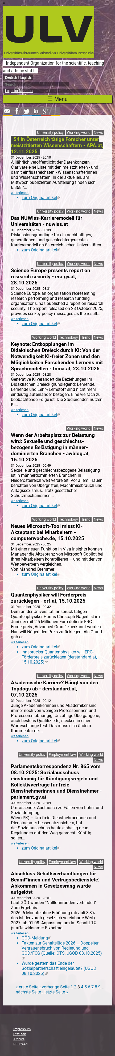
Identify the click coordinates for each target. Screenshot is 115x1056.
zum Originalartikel (41, 197)
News (98, 132)
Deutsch (11, 77)
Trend (86, 337)
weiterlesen (19, 193)
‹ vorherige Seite (54, 986)
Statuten (19, 1034)
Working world (79, 132)
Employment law (62, 754)
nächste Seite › (29, 992)
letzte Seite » (56, 992)
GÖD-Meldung (36, 938)
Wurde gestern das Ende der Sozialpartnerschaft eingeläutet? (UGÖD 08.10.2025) (59, 968)
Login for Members (19, 91)
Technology (68, 337)
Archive (18, 1039)
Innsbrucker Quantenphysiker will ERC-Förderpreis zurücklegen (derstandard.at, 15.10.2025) (59, 657)
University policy (50, 132)
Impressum (22, 1029)
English (25, 77)
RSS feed (20, 1044)
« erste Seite (27, 986)
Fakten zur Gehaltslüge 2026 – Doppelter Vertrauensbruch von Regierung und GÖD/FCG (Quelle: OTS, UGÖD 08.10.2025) (62, 951)
